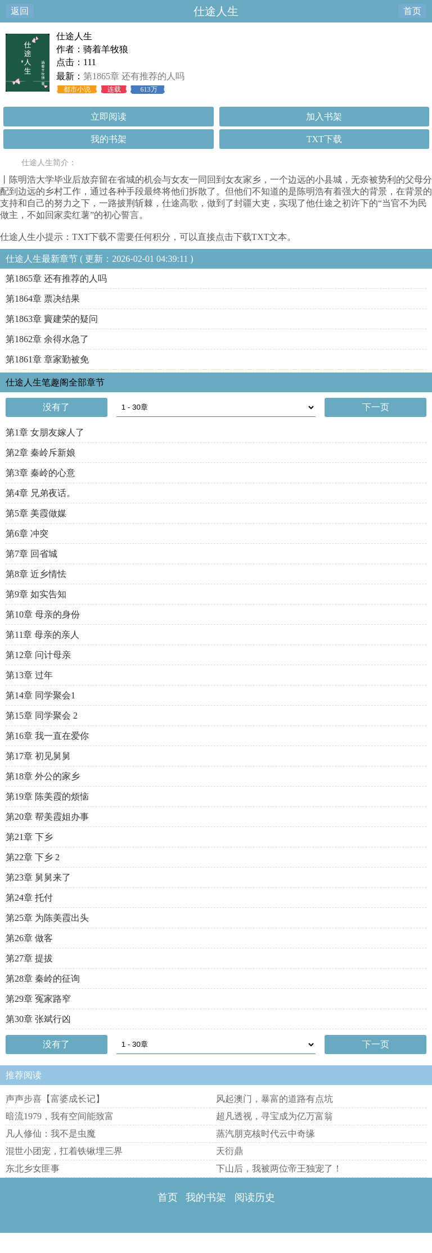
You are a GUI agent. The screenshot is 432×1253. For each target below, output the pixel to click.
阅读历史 (255, 1197)
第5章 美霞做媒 (36, 513)
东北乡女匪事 (33, 1168)
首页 (412, 11)
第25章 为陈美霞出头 (47, 918)
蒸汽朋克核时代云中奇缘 (265, 1133)
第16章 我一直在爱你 (47, 736)
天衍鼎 (229, 1151)
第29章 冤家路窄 (38, 999)
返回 (20, 11)
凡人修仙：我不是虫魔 (51, 1133)
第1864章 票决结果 (43, 298)
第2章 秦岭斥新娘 (40, 452)
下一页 (375, 407)
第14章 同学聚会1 (40, 695)
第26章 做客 (29, 938)
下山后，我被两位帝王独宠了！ (279, 1168)
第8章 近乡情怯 (36, 574)
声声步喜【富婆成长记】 (55, 1099)
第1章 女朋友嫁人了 (45, 432)
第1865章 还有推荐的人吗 (133, 76)
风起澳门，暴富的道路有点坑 (274, 1099)
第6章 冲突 (27, 533)
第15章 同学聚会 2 (42, 715)
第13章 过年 (29, 675)
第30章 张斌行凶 (38, 1019)
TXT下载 (324, 139)
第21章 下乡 (29, 837)
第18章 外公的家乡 (43, 776)
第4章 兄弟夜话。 (40, 493)
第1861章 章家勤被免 (47, 359)
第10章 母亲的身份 (43, 614)
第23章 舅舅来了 (38, 877)
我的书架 (109, 139)
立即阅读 (109, 116)
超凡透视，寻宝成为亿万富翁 (274, 1116)
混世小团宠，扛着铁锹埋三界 (64, 1151)
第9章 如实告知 (36, 594)
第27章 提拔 (29, 958)
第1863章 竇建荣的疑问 (52, 319)
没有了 (56, 407)
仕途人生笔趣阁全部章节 (55, 382)
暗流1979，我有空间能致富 (60, 1116)
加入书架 (324, 116)
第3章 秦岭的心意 (40, 473)
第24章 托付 (29, 897)
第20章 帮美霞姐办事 (47, 816)
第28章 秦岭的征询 (43, 978)
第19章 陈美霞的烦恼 (47, 796)
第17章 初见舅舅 (38, 756)
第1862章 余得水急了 (47, 339)
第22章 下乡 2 (33, 857)
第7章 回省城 (31, 554)
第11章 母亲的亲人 (42, 634)
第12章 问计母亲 (38, 655)
